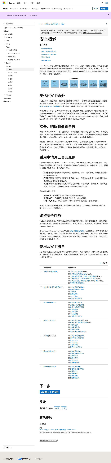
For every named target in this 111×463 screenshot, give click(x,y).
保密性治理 (74, 356)
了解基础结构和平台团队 (78, 274)
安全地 (46, 336)
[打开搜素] (102, 3)
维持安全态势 (45, 57)
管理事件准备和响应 (77, 369)
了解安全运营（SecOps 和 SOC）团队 (83, 278)
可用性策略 (74, 296)
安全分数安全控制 (77, 231)
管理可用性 (74, 376)
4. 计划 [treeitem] (10, 79)
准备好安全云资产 (50, 320)
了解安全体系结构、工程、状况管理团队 (83, 276)
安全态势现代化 (75, 351)
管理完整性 (74, 373)
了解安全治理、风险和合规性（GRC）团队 (84, 281)
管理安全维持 (74, 378)
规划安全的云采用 (50, 303)
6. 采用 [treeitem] (10, 85)
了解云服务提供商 (76, 272)
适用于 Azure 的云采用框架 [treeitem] (13, 28)
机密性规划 (74, 309)
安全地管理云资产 (50, 351)
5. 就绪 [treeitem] (10, 82)
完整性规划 (74, 312)
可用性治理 (74, 360)
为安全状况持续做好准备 (78, 332)
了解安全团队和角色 (50, 272)
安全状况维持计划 (76, 316)
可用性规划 (74, 314)
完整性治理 (74, 358)
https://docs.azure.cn (92, 33)
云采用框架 (54, 24)
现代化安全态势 (46, 49)
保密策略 (73, 292)
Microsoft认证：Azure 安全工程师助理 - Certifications (58, 430)
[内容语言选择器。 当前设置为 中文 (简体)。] (9, 459)
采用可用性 (74, 345)
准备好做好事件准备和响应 (79, 322)
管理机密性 (74, 371)
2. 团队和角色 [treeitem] (12, 73)
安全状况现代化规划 (77, 305)
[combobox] (18, 23)
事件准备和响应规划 (77, 307)
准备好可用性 (74, 329)
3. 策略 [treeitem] (10, 76)
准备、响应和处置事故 (48, 51)
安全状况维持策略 (76, 298)
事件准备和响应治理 (77, 353)
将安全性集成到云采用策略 (53, 287)
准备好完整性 (74, 327)
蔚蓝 (47, 24)
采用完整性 (74, 342)
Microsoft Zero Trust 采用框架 (51, 106)
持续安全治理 (74, 362)
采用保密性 (74, 340)
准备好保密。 (74, 325)
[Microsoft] (4, 3)
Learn (41, 24)
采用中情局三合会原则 (48, 54)
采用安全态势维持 (76, 347)
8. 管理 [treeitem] (10, 92)
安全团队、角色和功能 (49, 392)
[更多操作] (106, 24)
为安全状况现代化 (76, 320)
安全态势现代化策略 (77, 287)
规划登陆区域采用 (76, 303)
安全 (62, 24)
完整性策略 (74, 294)
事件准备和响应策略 (77, 289)
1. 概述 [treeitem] (10, 69)
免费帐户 (104, 9)
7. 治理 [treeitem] (10, 89)
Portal (96, 9)
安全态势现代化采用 (77, 336)
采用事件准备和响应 (77, 338)
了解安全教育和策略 (77, 283)
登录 (106, 3)
